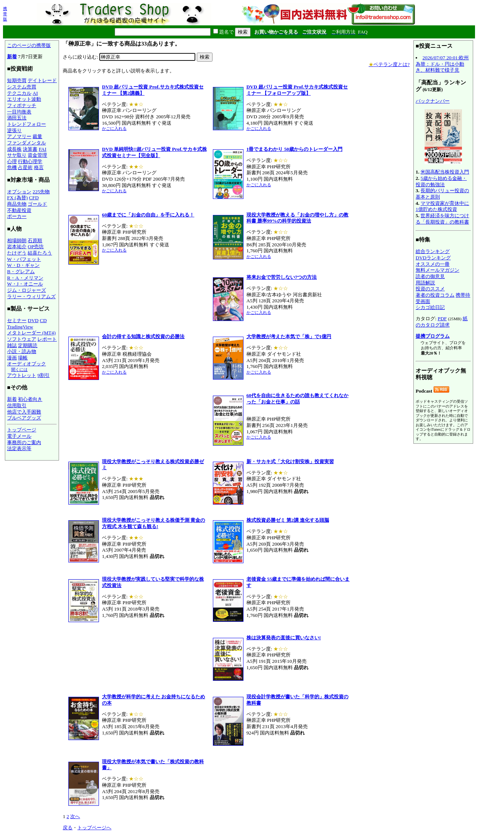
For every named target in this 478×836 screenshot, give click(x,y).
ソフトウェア (21, 339)
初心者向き (30, 399)
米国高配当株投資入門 (444, 172)
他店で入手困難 (24, 412)
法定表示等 (19, 448)
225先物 (41, 191)
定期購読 (27, 345)
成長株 (14, 149)
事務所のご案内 (24, 442)
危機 (12, 167)
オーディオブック (26, 363)
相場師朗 (17, 240)
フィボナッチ (21, 105)
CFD (34, 197)
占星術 (25, 167)
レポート (47, 339)
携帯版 (5, 13)
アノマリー (19, 136)
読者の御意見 (430, 276)
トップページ (21, 430)
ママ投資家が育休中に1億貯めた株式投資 (442, 206)
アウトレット (21, 375)
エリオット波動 (24, 99)
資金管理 (37, 155)
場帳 (23, 358)
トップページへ (94, 827)
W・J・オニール (25, 284)
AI (35, 93)
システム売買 (21, 87)
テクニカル (19, 93)
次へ (75, 816)
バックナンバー (433, 101)
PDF (442, 318)
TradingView (20, 327)
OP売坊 (36, 246)
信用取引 (17, 405)
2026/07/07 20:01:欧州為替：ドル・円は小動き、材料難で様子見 (442, 64)
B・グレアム (21, 271)
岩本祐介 (17, 246)
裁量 (37, 136)
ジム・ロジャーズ (26, 290)
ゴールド (37, 204)
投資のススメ (430, 288)
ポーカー (17, 216)
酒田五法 (17, 118)
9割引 (43, 375)
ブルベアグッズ (24, 418)
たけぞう (17, 253)
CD (43, 320)
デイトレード (42, 80)
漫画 (12, 358)
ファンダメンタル (26, 143)
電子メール (19, 436)
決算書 (30, 149)
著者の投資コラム (435, 295)
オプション (19, 191)
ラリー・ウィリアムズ (31, 296)
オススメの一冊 (433, 264)
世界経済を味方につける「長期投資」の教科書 (442, 219)
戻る (67, 827)
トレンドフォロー (26, 124)
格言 (39, 167)
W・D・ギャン (23, 265)
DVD (33, 320)
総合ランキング (433, 251)
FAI (43, 149)
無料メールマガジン (437, 270)
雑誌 (12, 345)
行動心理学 (30, 161)
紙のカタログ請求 (442, 322)
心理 (12, 161)
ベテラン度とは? (389, 64)
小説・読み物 (21, 351)
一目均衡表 (19, 112)
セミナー (17, 320)
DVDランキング (433, 258)
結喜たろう (40, 253)
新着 (12, 56)
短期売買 (17, 80)
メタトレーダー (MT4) (31, 333)
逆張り (14, 130)
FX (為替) (17, 197)
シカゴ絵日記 (430, 307)
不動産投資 (19, 210)
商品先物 (17, 204)
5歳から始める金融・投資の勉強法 (441, 181)
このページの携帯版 (29, 45)
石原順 (35, 240)
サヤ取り (17, 155)
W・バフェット (24, 259)
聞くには (19, 369)
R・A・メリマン (25, 278)
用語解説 (425, 283)
